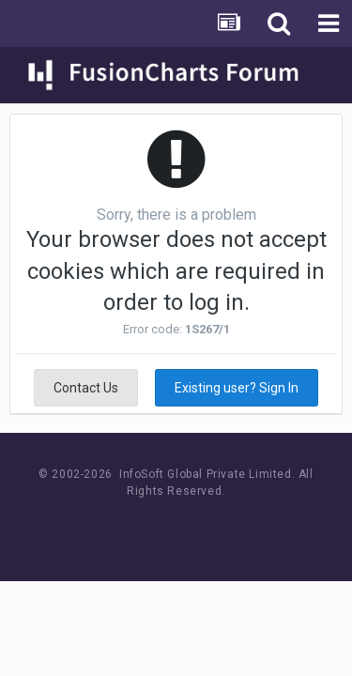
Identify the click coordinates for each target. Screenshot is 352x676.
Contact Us (86, 387)
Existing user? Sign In (236, 387)
